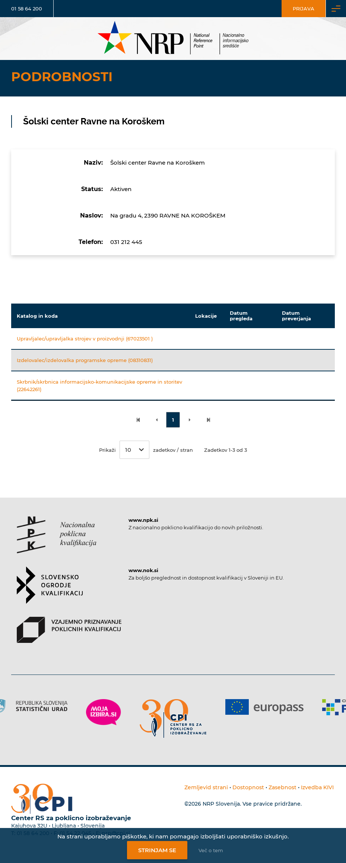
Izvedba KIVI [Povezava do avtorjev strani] (317, 787)
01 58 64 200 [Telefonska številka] (26, 9)
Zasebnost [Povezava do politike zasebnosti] (282, 787)
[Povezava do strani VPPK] (69, 636)
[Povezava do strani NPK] (56, 541)
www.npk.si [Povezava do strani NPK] (143, 520)
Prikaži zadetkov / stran (146, 450)
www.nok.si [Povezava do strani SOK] (143, 570)
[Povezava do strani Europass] (264, 707)
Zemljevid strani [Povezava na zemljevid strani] (206, 787)
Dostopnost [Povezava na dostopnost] (248, 787)
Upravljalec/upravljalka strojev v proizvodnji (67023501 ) (85, 339)
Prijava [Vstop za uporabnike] (303, 9)
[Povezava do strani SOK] (50, 592)
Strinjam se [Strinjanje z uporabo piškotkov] (157, 850)
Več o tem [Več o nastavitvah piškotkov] (211, 850)
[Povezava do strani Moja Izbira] (103, 712)
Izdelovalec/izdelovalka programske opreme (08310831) (85, 360)
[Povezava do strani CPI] (173, 719)
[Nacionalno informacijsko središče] (173, 38)
